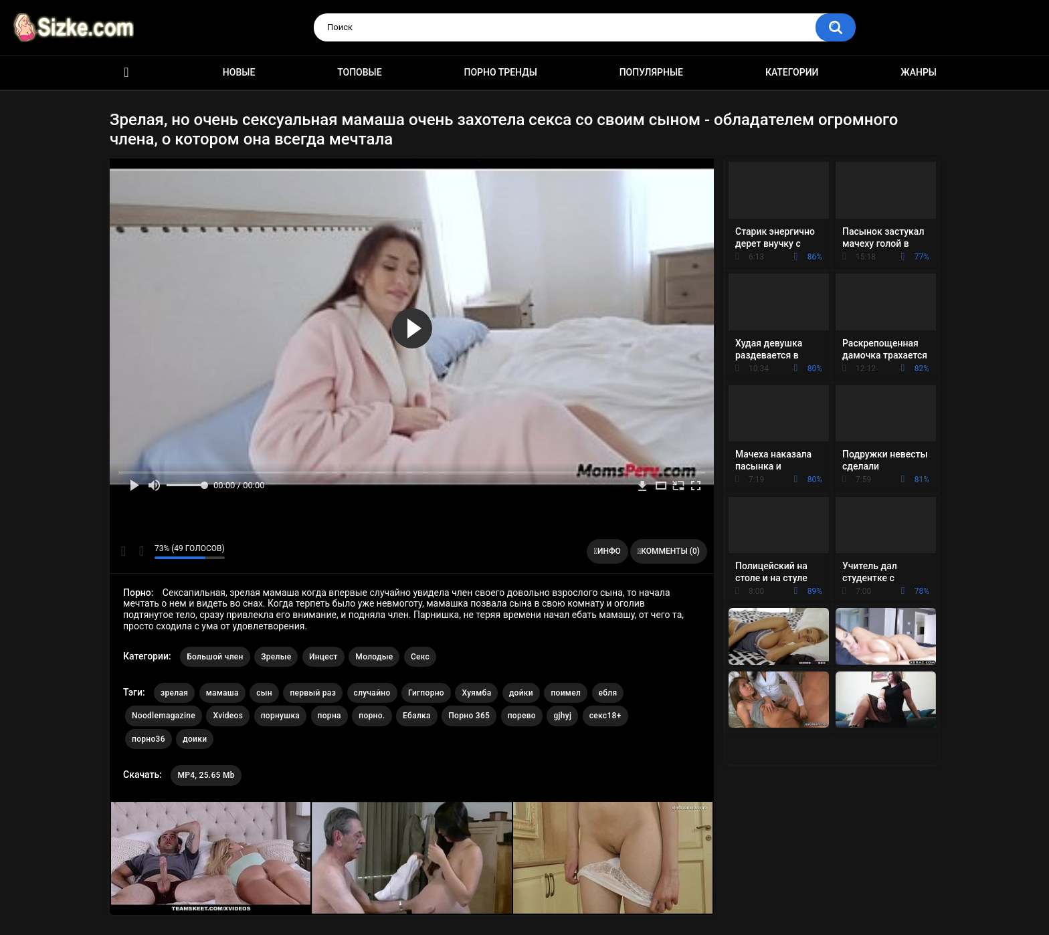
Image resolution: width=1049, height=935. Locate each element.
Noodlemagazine (163, 715)
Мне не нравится (141, 551)
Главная (126, 73)
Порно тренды (500, 72)
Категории (792, 72)
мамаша (222, 693)
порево (522, 715)
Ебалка (417, 715)
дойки (521, 693)
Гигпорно (426, 693)
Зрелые (276, 656)
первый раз (313, 693)
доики (195, 739)
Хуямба (476, 693)
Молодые (374, 656)
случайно (372, 693)
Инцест (323, 656)
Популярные (651, 72)
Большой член (215, 656)
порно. (372, 715)
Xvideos (228, 715)
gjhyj (562, 715)
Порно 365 (469, 715)
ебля (608, 693)
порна (329, 715)
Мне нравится (123, 551)
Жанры (918, 72)
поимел (566, 693)
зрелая (174, 693)
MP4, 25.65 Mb (205, 775)
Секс (420, 656)
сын (264, 693)
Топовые (359, 72)
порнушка (280, 715)
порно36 (148, 739)
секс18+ (605, 715)
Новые (239, 72)
